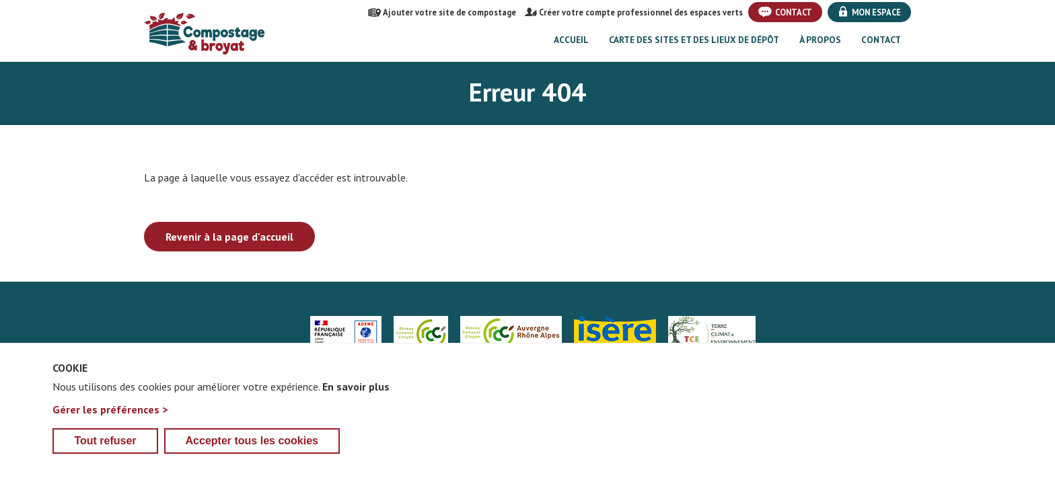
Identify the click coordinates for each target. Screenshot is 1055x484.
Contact (785, 12)
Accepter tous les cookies (252, 461)
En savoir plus (356, 406)
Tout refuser (105, 461)
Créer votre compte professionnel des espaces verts (634, 12)
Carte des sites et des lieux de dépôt (694, 40)
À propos (820, 40)
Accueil (571, 40)
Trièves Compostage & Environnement (712, 333)
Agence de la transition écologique (345, 333)
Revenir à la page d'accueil (229, 236)
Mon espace (869, 12)
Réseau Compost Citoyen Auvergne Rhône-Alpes (511, 333)
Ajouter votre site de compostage (442, 12)
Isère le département (615, 333)
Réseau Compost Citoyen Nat (421, 333)
